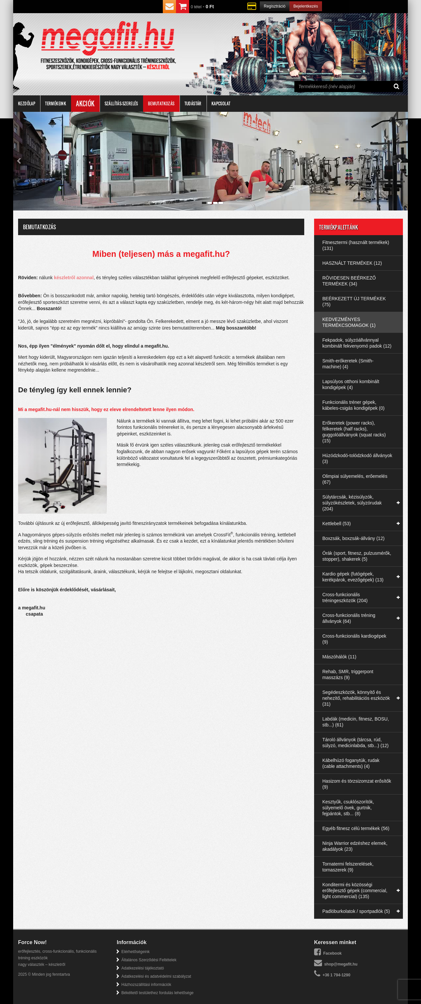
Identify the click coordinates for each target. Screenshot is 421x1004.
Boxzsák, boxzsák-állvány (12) (353, 538)
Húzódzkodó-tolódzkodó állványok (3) (357, 458)
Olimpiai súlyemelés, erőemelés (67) (354, 479)
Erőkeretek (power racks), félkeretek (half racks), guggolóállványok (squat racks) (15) (354, 431)
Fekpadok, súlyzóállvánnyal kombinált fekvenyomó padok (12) (356, 343)
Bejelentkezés (305, 6)
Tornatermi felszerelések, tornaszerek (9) (348, 866)
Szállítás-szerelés (121, 103)
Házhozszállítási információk (146, 984)
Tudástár (193, 103)
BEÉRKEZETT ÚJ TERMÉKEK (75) (354, 301)
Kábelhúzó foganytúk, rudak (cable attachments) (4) (351, 763)
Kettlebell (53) (336, 523)
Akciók (85, 103)
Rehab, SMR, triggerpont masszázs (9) (347, 674)
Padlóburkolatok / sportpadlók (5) (356, 911)
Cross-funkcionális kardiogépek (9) (354, 639)
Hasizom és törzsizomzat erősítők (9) (356, 784)
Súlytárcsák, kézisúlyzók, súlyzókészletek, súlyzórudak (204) (352, 502)
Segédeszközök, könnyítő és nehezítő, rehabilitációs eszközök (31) (356, 698)
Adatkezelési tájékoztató (142, 968)
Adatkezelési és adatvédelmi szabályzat (156, 976)
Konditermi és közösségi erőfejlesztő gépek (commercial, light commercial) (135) (354, 890)
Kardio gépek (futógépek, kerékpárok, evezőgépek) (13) (353, 576)
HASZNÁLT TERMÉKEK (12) (352, 263)
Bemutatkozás (161, 103)
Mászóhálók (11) (339, 656)
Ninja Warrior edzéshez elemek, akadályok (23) (354, 846)
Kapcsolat (221, 103)
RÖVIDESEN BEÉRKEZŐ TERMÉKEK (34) (349, 280)
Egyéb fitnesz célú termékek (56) (355, 828)
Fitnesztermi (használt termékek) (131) (355, 245)
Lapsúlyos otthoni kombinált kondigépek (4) (350, 384)
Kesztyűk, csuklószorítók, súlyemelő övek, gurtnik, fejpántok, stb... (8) (348, 807)
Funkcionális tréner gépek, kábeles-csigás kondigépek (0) (353, 405)
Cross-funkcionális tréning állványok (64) (348, 618)
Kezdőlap (26, 103)
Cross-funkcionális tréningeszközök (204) (345, 597)
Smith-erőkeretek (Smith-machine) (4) (348, 363)
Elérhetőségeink (135, 951)
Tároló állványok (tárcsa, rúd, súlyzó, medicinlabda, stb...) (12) (355, 742)
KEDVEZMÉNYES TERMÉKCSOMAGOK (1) (349, 322)
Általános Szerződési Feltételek (148, 960)
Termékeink (55, 103)
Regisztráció (274, 6)
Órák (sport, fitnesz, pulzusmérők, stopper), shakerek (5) (356, 556)
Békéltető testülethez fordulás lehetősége (157, 993)
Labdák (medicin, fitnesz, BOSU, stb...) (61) (355, 721)
